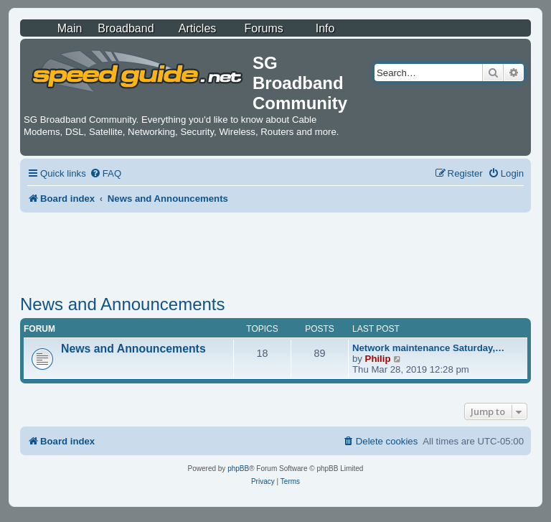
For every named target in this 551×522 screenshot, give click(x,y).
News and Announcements (122, 304)
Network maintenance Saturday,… (428, 347)
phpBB (238, 468)
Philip (378, 358)
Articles (197, 28)
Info (325, 28)
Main (70, 28)
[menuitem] (105, 173)
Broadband (126, 28)
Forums (264, 28)
